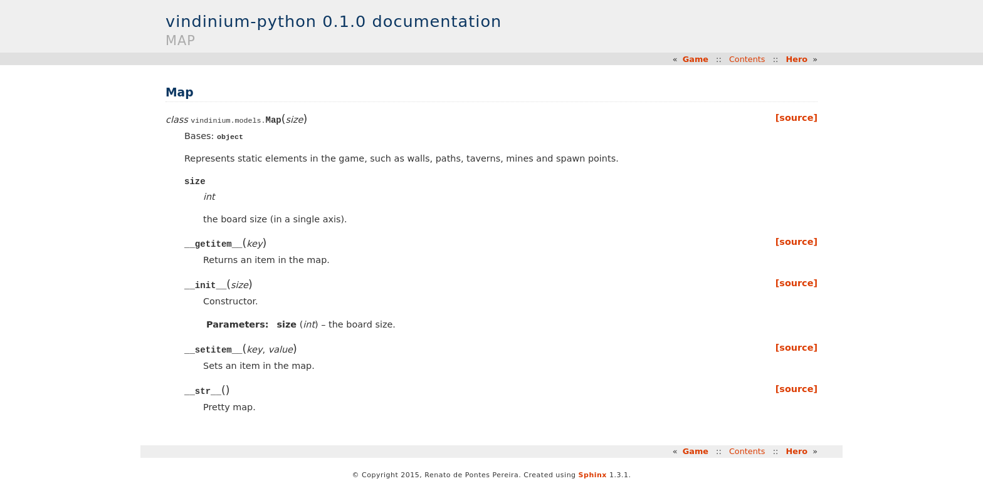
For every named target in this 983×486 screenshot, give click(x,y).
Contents (747, 59)
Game (695, 59)
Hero (797, 59)
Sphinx (593, 476)
